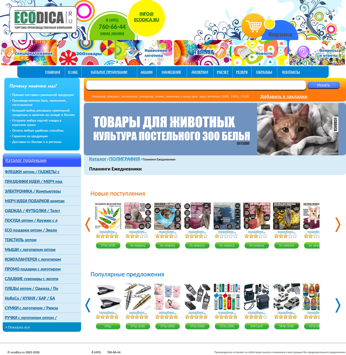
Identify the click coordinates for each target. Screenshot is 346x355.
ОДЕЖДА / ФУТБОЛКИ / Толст (32, 210)
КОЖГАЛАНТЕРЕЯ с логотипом (33, 259)
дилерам (200, 72)
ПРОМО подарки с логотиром (33, 269)
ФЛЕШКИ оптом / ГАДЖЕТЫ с (32, 171)
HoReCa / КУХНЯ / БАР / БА (30, 298)
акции (146, 72)
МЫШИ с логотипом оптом (30, 249)
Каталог (98, 159)
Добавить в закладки (283, 96)
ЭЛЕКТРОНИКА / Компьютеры (33, 191)
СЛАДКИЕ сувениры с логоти (31, 278)
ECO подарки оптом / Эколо (31, 230)
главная (52, 72)
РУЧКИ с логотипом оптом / (31, 317)
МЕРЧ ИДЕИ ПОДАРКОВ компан (35, 200)
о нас (73, 72)
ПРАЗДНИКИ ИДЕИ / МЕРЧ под (33, 181)
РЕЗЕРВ (242, 72)
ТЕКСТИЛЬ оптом (20, 239)
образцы (264, 72)
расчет (223, 72)
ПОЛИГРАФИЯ (124, 159)
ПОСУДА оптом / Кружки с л (31, 220)
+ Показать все (17, 327)
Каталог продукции (25, 160)
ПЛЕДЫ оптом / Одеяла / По (31, 288)
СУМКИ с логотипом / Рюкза (31, 307)
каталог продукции (109, 72)
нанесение (171, 72)
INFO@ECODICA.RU (146, 17)
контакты (291, 72)
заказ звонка (112, 33)
